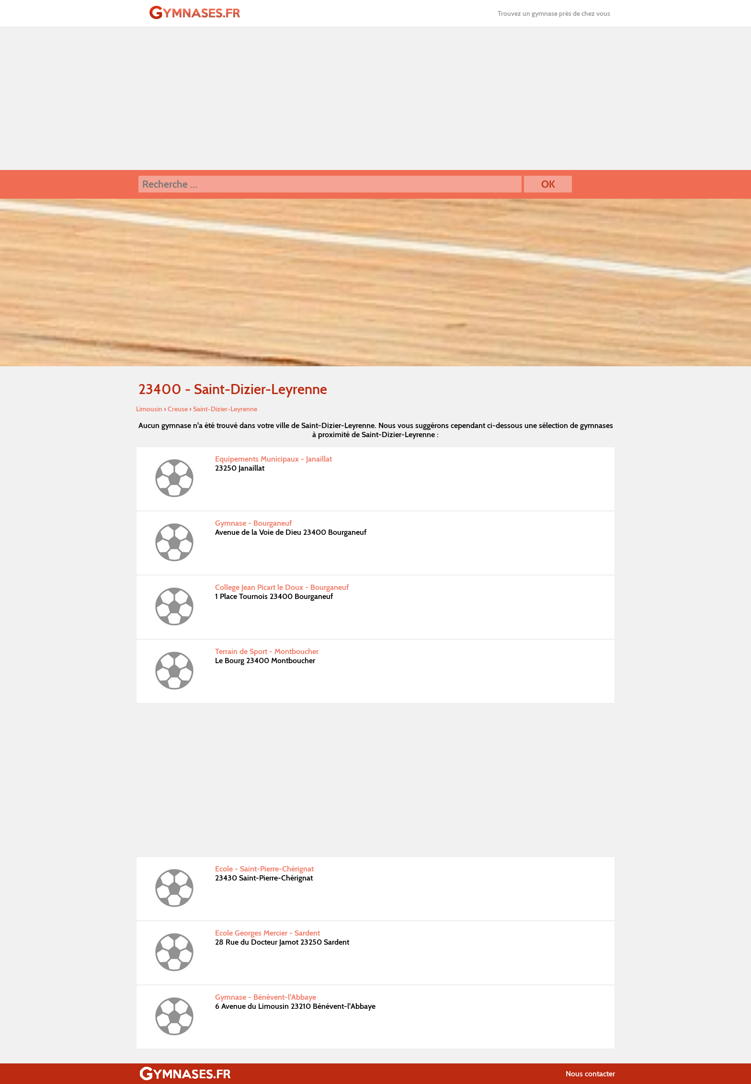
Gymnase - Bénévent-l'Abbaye (265, 997)
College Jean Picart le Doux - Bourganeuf (282, 587)
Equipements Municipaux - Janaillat (273, 458)
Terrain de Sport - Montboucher (267, 651)
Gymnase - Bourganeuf (253, 523)
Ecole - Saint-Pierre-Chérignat (264, 868)
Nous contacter (590, 1073)
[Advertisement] (375, 98)
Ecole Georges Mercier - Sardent (267, 932)
